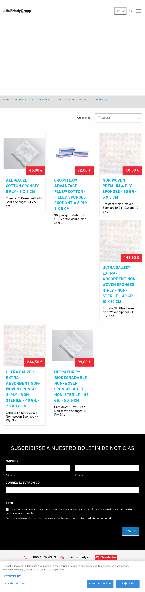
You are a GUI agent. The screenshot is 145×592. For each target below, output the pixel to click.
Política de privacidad (100, 431)
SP (120, 11)
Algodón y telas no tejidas (74, 100)
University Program (91, 513)
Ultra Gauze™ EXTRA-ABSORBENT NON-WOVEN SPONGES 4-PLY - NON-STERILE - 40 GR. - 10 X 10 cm (23, 302)
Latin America (123, 533)
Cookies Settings (15, 584)
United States (123, 511)
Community (13, 527)
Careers (83, 531)
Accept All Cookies (100, 584)
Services (11, 515)
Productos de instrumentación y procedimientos (53, 542)
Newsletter (108, 470)
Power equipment (53, 513)
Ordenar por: (84, 118)
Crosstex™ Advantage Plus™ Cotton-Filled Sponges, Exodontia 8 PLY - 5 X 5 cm (72, 194)
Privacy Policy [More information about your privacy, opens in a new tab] (12, 576)
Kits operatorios (42, 100)
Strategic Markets (90, 519)
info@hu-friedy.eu (78, 470)
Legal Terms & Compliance (87, 539)
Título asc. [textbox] (104, 118)
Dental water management (50, 505)
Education (12, 521)
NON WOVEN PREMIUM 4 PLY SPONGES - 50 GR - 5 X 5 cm (120, 189)
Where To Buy (87, 525)
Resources (12, 539)
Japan (118, 539)
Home (6, 100)
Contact (83, 507)
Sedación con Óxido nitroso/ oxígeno (54, 554)
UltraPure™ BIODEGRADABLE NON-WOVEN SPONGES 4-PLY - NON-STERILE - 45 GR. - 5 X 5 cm (120, 299)
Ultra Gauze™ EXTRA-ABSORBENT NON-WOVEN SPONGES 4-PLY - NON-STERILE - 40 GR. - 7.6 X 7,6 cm (71, 302)
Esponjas (101, 100)
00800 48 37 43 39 (42, 470)
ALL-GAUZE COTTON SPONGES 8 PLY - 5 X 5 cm (22, 186)
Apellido (107, 373)
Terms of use (86, 547)
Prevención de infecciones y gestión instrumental (51, 525)
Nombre (12, 373)
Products (20, 100)
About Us (11, 503)
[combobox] (118, 118)
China (117, 527)
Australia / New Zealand (124, 519)
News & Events (15, 533)
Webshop (11, 545)
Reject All (127, 584)
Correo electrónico (23, 395)
